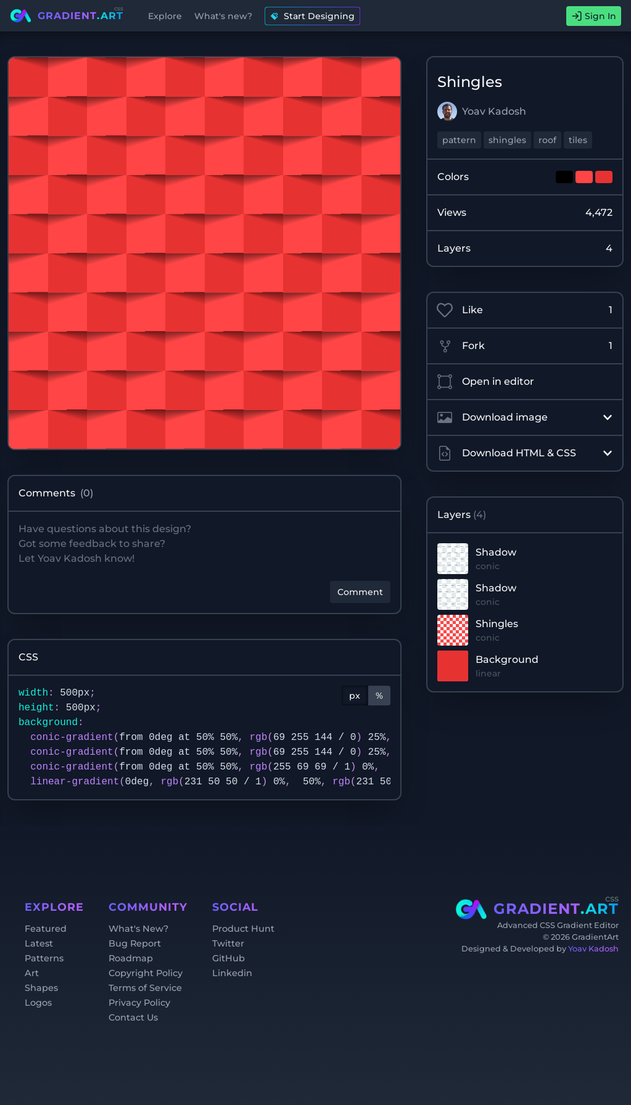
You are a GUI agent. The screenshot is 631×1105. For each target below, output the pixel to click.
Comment (360, 592)
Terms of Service (145, 987)
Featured (46, 928)
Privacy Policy (139, 1002)
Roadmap (131, 958)
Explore (165, 16)
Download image (524, 417)
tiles (578, 140)
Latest (39, 943)
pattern (459, 140)
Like (524, 310)
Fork (524, 346)
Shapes (41, 987)
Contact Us (133, 1017)
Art (32, 973)
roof (547, 140)
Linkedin (232, 973)
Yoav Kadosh (593, 948)
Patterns (44, 958)
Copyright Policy (146, 973)
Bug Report (135, 943)
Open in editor (485, 381)
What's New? (138, 928)
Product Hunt (243, 928)
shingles (507, 140)
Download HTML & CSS (524, 453)
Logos (38, 1002)
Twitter (228, 943)
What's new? (223, 16)
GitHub (228, 958)
